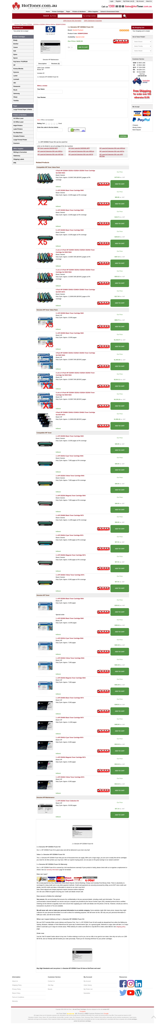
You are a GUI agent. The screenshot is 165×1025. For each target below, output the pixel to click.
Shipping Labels (18, 159)
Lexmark (16, 79)
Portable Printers (19, 136)
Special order (80, 37)
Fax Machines (17, 132)
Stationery (16, 156)
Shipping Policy (17, 985)
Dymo (15, 54)
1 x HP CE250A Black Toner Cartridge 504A (70, 598)
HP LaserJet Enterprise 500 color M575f (81, 154)
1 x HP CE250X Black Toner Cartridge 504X (70, 436)
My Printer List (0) (128, 1)
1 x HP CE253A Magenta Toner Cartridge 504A (71, 495)
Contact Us (51, 981)
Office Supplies (93, 11)
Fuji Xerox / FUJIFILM (20, 61)
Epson (15, 58)
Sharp (15, 97)
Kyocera (16, 72)
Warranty (15, 1001)
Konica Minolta (18, 68)
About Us (149, 1)
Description (42, 63)
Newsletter (87, 993)
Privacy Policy (16, 989)
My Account (140, 1)
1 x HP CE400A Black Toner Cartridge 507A (70, 698)
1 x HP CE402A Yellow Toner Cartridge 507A (70, 575)
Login (111, 1)
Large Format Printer (20, 140)
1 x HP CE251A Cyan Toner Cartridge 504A (69, 456)
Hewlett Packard (78, 30)
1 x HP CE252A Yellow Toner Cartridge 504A (70, 476)
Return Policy (16, 993)
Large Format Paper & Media (22, 109)
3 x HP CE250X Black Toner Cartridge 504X (70, 210)
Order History (88, 985)
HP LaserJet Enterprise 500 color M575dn (50, 154)
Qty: (72, 47)
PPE (14, 163)
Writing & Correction (20, 152)
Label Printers (18, 129)
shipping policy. (121, 927)
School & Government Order (109, 11)
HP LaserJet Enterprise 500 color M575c (111, 151)
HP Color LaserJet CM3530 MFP (48, 148)
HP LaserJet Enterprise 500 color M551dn (112, 148)
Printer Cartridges (58, 11)
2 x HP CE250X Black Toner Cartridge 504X (70, 190)
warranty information (53, 870)
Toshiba (16, 100)
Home (48, 11)
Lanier (15, 76)
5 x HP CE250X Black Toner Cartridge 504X (70, 230)
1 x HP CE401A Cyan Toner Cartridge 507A (69, 535)
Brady (15, 40)
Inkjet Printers (18, 125)
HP (14, 65)
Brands (50, 989)
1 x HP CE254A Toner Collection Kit (67, 801)
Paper (68, 11)
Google (106, 1013)
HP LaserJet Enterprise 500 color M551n (50, 151)
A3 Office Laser (18, 122)
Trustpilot (83, 1011)
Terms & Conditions (18, 997)
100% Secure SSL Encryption (72, 21)
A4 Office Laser (18, 118)
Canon (15, 47)
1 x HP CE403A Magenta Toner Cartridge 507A (71, 555)
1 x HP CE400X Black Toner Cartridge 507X (70, 515)
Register (118, 1)
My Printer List (88, 989)
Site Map (50, 985)
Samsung (16, 93)
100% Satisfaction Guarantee (93, 21)
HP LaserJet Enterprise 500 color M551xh (81, 151)
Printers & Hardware (79, 11)
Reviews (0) (55, 63)
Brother (15, 44)
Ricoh (15, 90)
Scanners (16, 143)
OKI (14, 83)
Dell (14, 51)
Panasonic (16, 86)
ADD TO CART (83, 47)
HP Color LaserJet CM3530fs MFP (79, 148)
